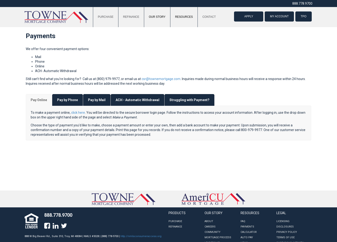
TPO (304, 16)
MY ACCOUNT (279, 16)
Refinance (175, 226)
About (209, 221)
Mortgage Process (218, 237)
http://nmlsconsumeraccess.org (141, 236)
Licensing (282, 221)
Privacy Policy (286, 232)
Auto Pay (247, 237)
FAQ (243, 221)
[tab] (39, 100)
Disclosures (285, 226)
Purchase (175, 221)
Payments (247, 226)
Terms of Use (285, 237)
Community (212, 232)
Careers (210, 226)
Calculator (249, 232)
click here (78, 112)
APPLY (248, 16)
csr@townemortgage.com (161, 79)
